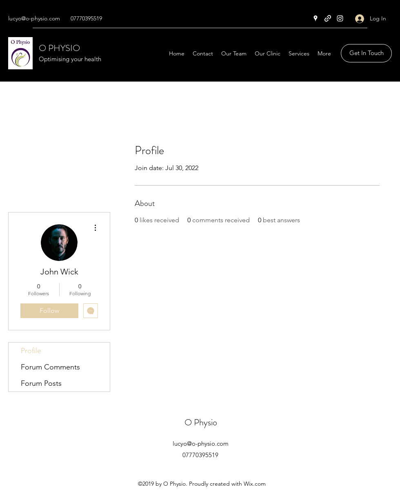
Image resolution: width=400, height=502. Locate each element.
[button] (366, 53)
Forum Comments (50, 367)
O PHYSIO (59, 48)
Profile (31, 350)
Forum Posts (41, 383)
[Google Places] (315, 18)
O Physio (200, 422)
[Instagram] (340, 18)
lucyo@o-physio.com (34, 18)
